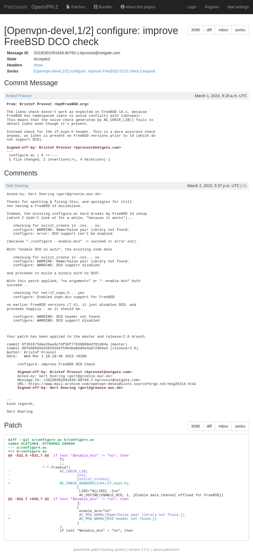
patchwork (81, 549)
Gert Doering (17, 185)
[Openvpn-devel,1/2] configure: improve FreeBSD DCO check (87, 71)
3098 (195, 30)
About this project (138, 7)
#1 (245, 185)
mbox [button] (223, 30)
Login (191, 7)
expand (149, 71)
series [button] (240, 30)
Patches (75, 7)
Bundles (103, 7)
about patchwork (166, 549)
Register (212, 7)
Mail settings (238, 7)
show (38, 65)
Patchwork (15, 7)
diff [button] (209, 30)
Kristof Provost (18, 96)
